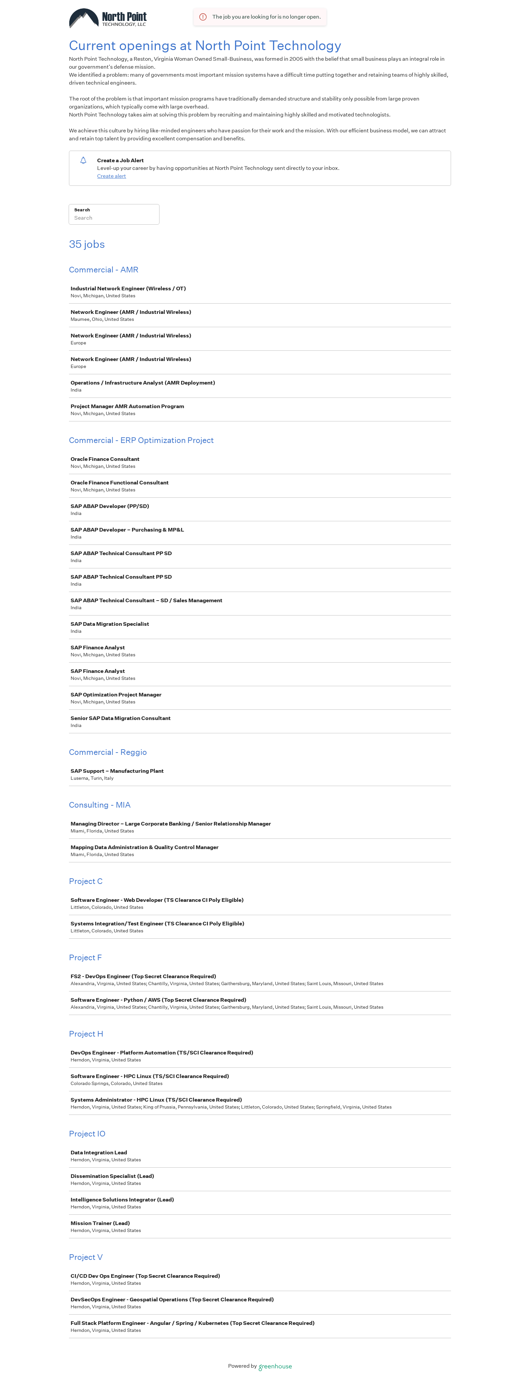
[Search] (114, 218)
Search (82, 210)
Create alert (111, 176)
